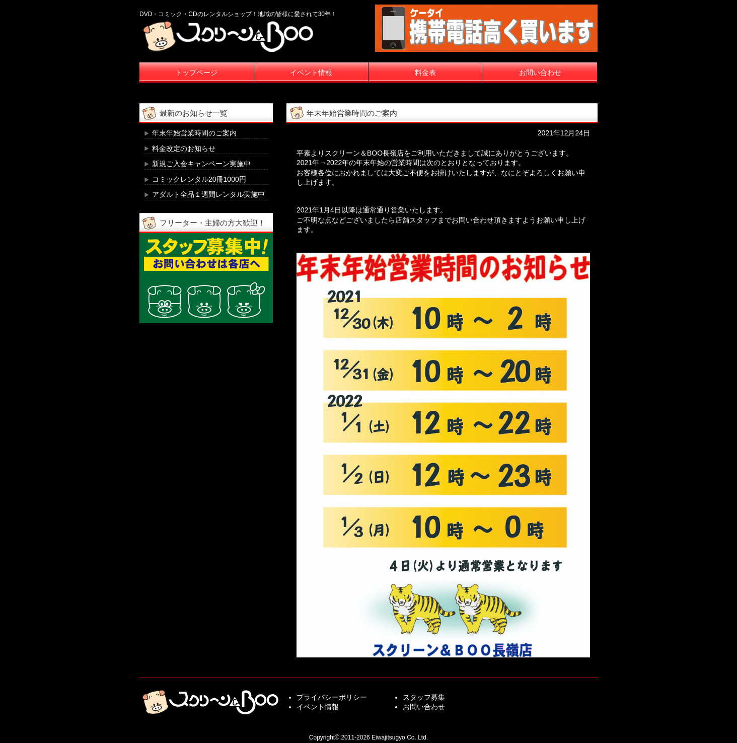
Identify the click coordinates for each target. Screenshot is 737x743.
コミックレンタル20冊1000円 (199, 179)
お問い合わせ (540, 72)
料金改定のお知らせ (183, 148)
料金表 (425, 72)
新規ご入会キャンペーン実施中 (201, 164)
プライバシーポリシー (332, 697)
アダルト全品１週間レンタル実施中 (208, 194)
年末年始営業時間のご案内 (194, 133)
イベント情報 (311, 72)
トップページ (196, 72)
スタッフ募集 (424, 697)
